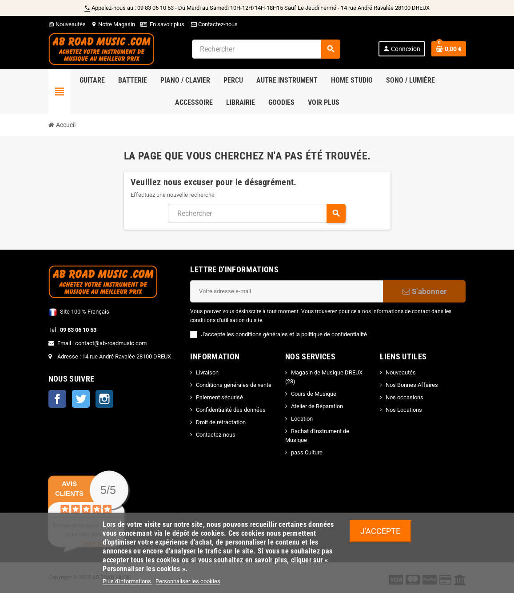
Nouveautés (67, 24)
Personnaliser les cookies (187, 581)
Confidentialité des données (231, 409)
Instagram (104, 399)
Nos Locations (404, 409)
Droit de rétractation (221, 422)
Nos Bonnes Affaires (412, 385)
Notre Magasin (113, 24)
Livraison (207, 372)
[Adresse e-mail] (286, 291)
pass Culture (307, 452)
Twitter (81, 399)
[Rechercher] (266, 49)
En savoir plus (167, 24)
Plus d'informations (127, 581)
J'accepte (380, 531)
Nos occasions (404, 397)
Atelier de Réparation (317, 406)
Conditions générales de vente (233, 385)
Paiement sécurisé (219, 397)
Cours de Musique (313, 393)
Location (302, 418)
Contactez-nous (214, 24)
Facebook (57, 399)
